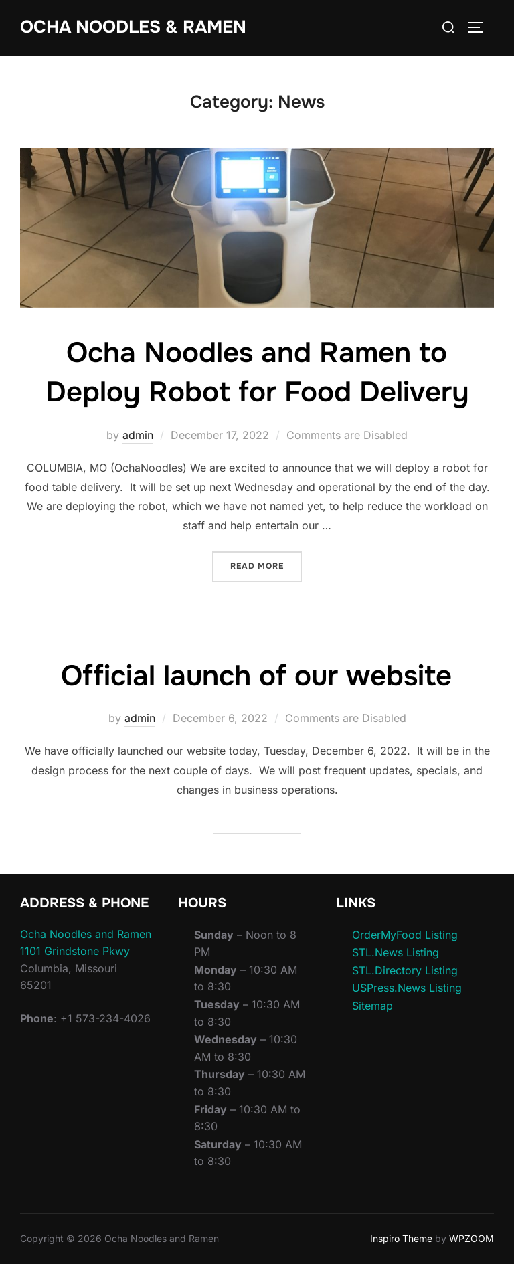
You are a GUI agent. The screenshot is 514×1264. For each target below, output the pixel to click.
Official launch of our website (256, 676)
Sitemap (372, 1005)
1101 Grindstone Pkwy (75, 951)
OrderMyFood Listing (405, 934)
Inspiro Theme (401, 1238)
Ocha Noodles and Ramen (85, 934)
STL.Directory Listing (405, 970)
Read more (266, 565)
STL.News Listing (395, 952)
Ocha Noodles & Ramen (133, 27)
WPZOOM (471, 1238)
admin (137, 435)
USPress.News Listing (407, 987)
